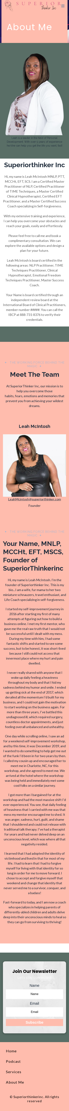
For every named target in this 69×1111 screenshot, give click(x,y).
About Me (15, 1082)
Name (34, 985)
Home (11, 1051)
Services (13, 1072)
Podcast (13, 1061)
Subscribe (34, 1022)
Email (34, 1003)
